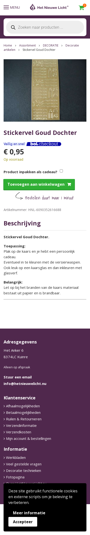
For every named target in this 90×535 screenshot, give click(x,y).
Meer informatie (29, 512)
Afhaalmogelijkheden (23, 405)
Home (8, 45)
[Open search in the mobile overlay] (45, 27)
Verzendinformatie (21, 425)
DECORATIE (50, 45)
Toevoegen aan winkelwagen (36, 184)
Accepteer (23, 521)
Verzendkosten (18, 431)
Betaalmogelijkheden (23, 412)
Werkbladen (16, 457)
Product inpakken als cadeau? (30, 171)
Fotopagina (15, 477)
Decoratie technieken (23, 470)
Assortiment (27, 45)
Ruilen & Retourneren (24, 418)
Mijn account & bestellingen (28, 438)
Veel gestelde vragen (24, 464)
